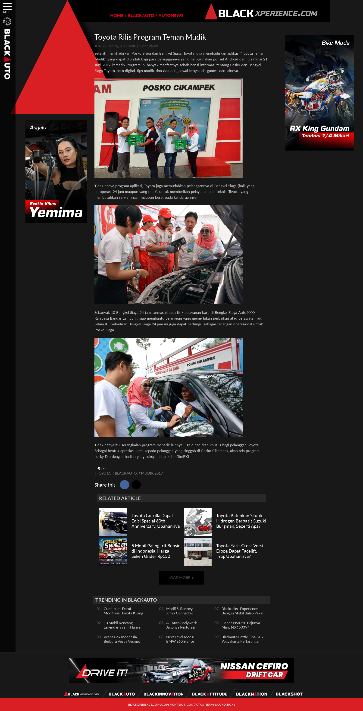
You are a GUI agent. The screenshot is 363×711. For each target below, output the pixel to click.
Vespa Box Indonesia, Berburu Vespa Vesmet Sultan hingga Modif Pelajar (122, 643)
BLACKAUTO (125, 15)
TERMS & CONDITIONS (220, 704)
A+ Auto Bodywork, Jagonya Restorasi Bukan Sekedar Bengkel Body (181, 629)
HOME (101, 15)
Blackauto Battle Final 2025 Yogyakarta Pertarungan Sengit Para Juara (244, 641)
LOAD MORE (181, 577)
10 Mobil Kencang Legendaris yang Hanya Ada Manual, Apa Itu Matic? (122, 629)
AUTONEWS (154, 15)
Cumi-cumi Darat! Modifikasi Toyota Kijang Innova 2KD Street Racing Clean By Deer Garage (124, 615)
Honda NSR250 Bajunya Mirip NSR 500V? (241, 624)
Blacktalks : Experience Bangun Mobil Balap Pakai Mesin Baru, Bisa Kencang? (243, 613)
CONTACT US (195, 704)
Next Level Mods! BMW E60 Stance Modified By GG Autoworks (180, 643)
